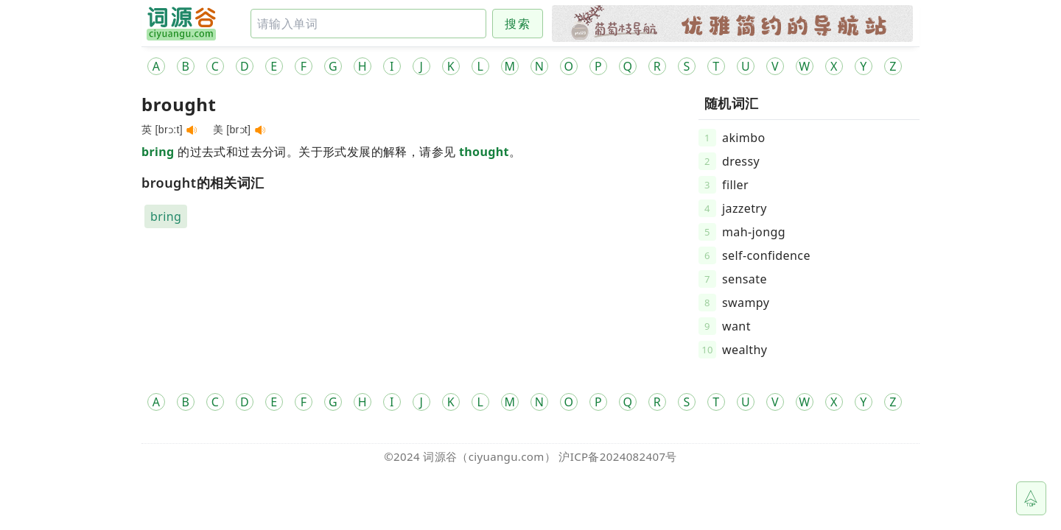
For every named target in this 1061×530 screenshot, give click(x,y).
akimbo (744, 138)
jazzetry (744, 208)
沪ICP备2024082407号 (617, 456)
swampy (745, 302)
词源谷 (440, 456)
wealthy (744, 350)
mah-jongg (753, 232)
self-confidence (766, 255)
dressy (741, 161)
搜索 (517, 23)
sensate (744, 279)
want (736, 326)
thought (484, 152)
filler (735, 185)
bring (158, 152)
